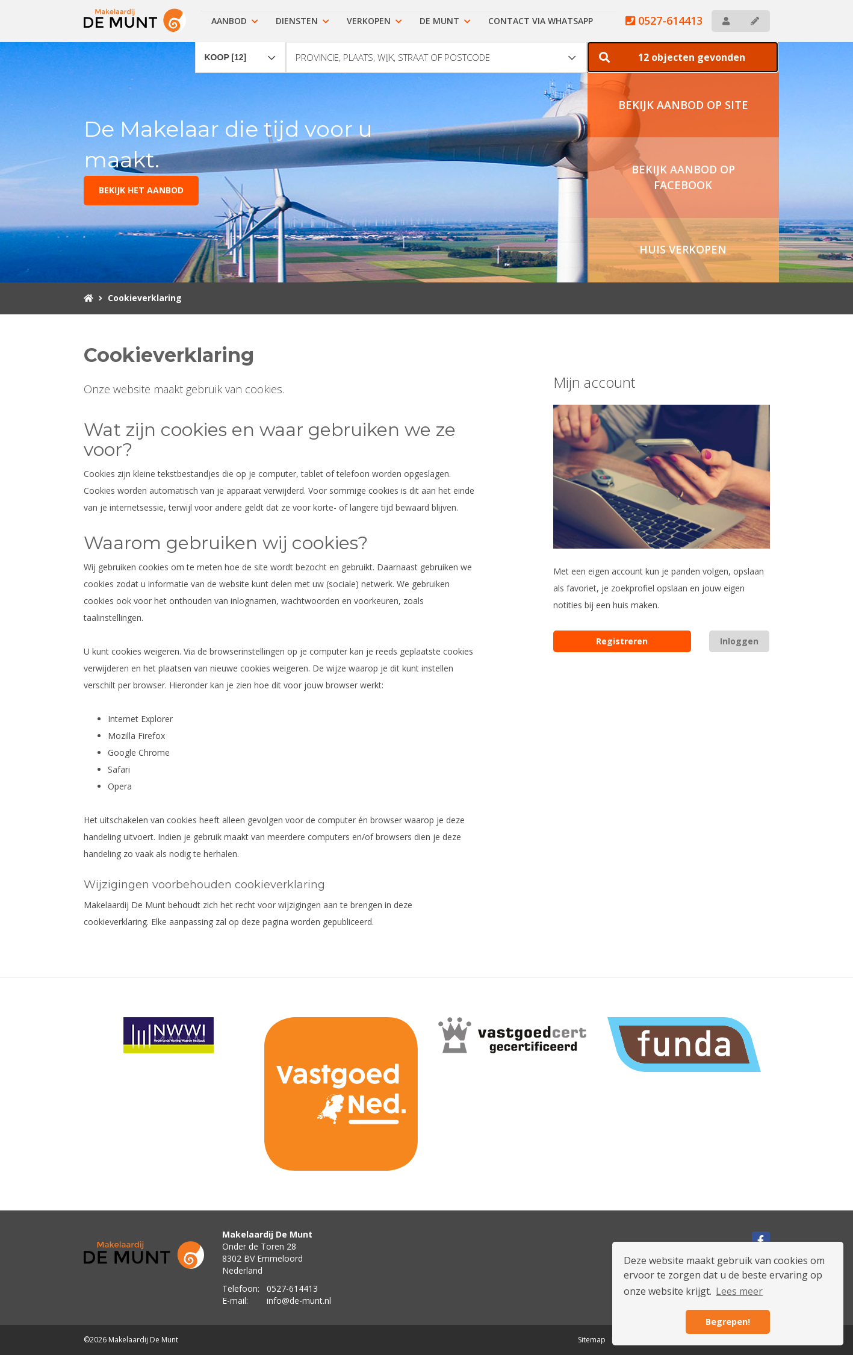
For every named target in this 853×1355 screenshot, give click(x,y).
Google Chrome (139, 752)
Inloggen (739, 641)
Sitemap (592, 1340)
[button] (682, 57)
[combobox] (241, 52)
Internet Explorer (140, 718)
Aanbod (234, 20)
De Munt (445, 20)
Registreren (622, 641)
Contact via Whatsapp (540, 20)
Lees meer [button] (739, 1291)
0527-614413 (664, 20)
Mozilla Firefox (136, 735)
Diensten (302, 20)
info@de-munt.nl (299, 1300)
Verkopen (374, 20)
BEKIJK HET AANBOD (141, 190)
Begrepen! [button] (728, 1321)
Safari (119, 769)
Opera (120, 786)
